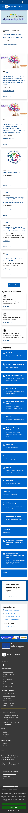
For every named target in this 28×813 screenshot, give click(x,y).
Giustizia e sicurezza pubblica (10, 715)
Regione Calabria (6, 2)
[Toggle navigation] (3, 6)
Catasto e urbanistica (8, 703)
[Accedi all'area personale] (22, 2)
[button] (14, 810)
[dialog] (14, 800)
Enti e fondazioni (7, 679)
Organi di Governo (8, 672)
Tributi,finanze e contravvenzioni (11, 717)
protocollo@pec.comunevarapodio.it (12, 763)
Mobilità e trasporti (8, 705)
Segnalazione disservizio (9, 774)
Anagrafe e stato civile (9, 693)
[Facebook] (3, 664)
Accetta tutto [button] (14, 804)
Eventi (5, 746)
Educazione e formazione (9, 713)
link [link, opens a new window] (7, 800)
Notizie (5, 732)
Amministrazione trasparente (10, 786)
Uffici (4, 677)
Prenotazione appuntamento (10, 771)
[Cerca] (25, 6)
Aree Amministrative (8, 674)
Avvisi (7, 30)
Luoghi (5, 743)
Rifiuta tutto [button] (14, 807)
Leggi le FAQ (6, 776)
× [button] (26, 789)
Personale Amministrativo (10, 684)
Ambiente (5, 720)
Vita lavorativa (7, 698)
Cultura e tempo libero (9, 696)
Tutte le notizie (14, 285)
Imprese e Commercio (8, 701)
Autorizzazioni (7, 724)
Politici (5, 681)
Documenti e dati (7, 686)
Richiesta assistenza (8, 779)
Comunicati (6, 734)
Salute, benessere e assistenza (11, 722)
